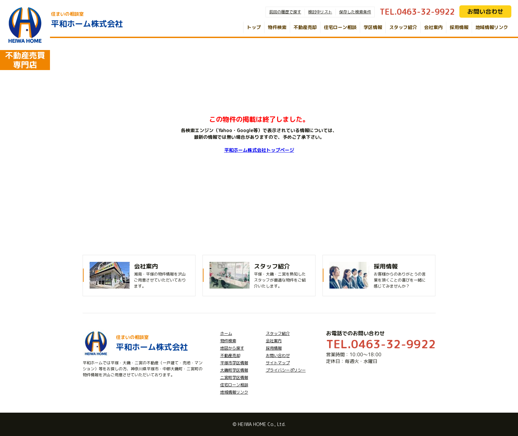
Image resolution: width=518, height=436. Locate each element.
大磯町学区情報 (234, 370)
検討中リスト (320, 12)
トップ (254, 27)
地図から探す (232, 348)
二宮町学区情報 (234, 377)
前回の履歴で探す (285, 12)
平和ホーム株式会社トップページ (259, 150)
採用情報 (459, 27)
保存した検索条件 (355, 12)
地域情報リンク (491, 27)
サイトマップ (278, 363)
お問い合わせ (485, 11)
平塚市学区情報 (234, 363)
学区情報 (372, 27)
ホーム (226, 333)
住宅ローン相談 (340, 27)
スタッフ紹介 (403, 27)
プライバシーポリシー (286, 370)
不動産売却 (305, 27)
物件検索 (277, 27)
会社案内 (433, 27)
